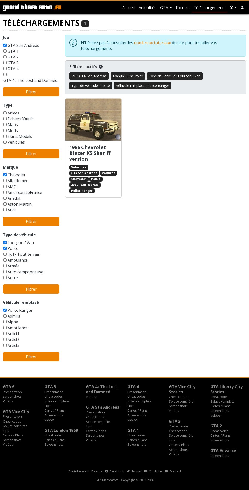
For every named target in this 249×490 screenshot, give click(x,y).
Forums (183, 7)
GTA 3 (13, 63)
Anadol (14, 198)
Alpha (13, 322)
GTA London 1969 (61, 430)
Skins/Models (20, 136)
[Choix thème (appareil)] (233, 7)
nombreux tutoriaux (152, 42)
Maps (13, 124)
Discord (173, 471)
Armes (13, 113)
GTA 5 (50, 386)
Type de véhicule (19, 234)
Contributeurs (78, 471)
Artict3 (13, 345)
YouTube (153, 471)
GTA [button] (164, 7)
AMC (12, 186)
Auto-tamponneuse (25, 271)
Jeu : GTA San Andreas (89, 76)
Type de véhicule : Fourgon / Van (174, 76)
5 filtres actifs (86, 66)
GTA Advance (223, 450)
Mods (13, 130)
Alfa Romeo (18, 180)
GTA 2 (13, 57)
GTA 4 (13, 68)
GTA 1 (13, 51)
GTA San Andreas (23, 45)
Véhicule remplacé (21, 302)
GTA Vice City (16, 411)
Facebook (114, 471)
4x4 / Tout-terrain (24, 254)
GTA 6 (8, 386)
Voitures (108, 173)
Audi (12, 210)
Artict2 (13, 339)
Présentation (12, 392)
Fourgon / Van (21, 242)
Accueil (128, 7)
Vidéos (8, 401)
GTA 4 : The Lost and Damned (30, 80)
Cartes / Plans (54, 410)
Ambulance (18, 260)
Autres (14, 277)
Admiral (14, 316)
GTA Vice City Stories (182, 389)
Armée (13, 266)
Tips (47, 406)
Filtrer (31, 91)
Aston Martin (20, 204)
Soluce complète (56, 401)
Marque (10, 167)
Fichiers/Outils (21, 119)
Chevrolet (16, 175)
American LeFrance (25, 192)
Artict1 (13, 333)
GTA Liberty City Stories (226, 389)
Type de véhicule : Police (90, 85)
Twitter (134, 471)
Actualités (147, 7)
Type (8, 105)
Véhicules (16, 142)
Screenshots (12, 396)
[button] (242, 7)
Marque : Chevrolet (128, 76)
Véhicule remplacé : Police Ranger (142, 85)
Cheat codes (53, 396)
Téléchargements (210, 7)
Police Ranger (20, 310)
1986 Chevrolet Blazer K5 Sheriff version (89, 153)
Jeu (6, 37)
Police (13, 248)
